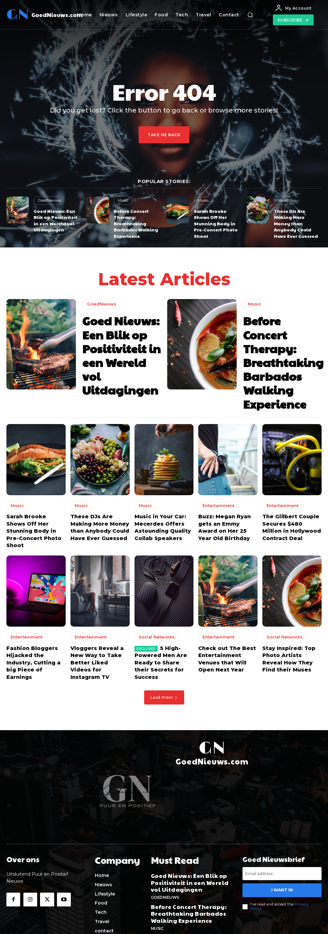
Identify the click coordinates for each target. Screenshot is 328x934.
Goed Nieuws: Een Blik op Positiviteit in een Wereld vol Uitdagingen (57, 218)
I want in (282, 840)
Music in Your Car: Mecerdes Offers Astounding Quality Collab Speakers (160, 498)
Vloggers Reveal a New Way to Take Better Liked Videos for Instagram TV (99, 618)
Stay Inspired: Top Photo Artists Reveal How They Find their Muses (288, 618)
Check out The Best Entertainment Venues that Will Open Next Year (227, 618)
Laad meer (164, 648)
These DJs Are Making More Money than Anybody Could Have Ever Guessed (297, 218)
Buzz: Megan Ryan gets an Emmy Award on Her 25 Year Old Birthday (225, 498)
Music (123, 200)
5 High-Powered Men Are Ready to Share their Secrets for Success (161, 618)
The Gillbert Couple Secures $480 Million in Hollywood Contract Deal (290, 498)
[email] (282, 824)
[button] (250, 15)
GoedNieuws (48, 200)
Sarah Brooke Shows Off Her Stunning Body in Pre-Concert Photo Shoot (217, 218)
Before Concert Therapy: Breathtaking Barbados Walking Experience (134, 221)
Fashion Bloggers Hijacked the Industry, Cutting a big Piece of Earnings (34, 618)
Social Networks (156, 598)
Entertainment (217, 478)
